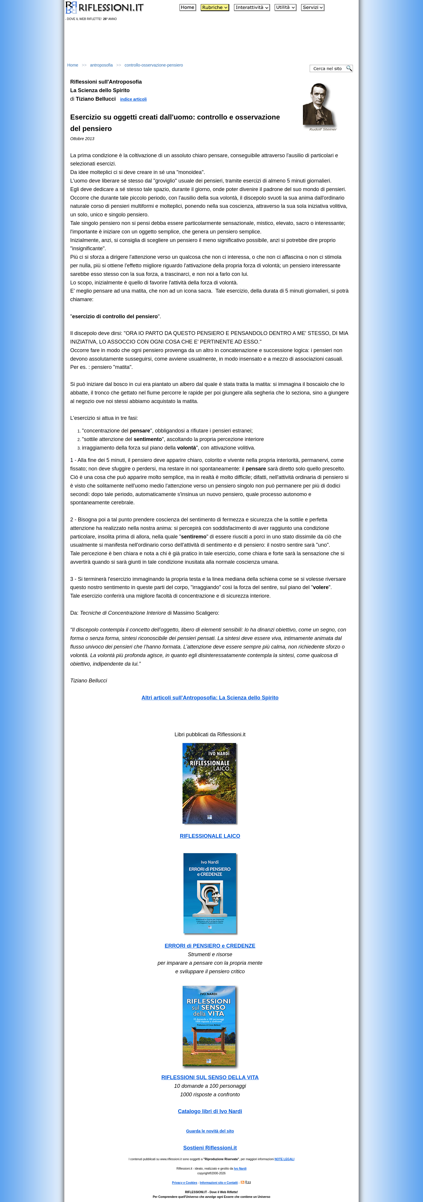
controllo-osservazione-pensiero (154, 65)
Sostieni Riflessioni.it (210, 1148)
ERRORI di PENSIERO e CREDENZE (210, 946)
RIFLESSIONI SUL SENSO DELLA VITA (210, 1077)
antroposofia (101, 65)
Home (72, 65)
